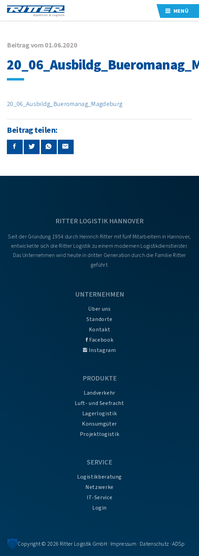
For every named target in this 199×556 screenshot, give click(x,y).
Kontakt (99, 329)
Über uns (99, 309)
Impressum (123, 544)
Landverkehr (99, 392)
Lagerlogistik (99, 413)
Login (99, 507)
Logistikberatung (99, 476)
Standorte (99, 319)
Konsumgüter (99, 423)
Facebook (99, 339)
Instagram (99, 350)
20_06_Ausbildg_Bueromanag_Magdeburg (64, 103)
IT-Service (99, 497)
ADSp (178, 544)
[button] (12, 543)
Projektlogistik (99, 434)
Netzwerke (99, 487)
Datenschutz (154, 544)
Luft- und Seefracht (99, 403)
